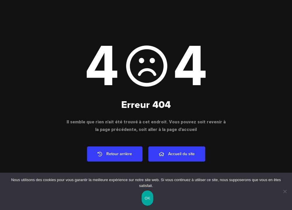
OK (147, 198)
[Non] (285, 191)
